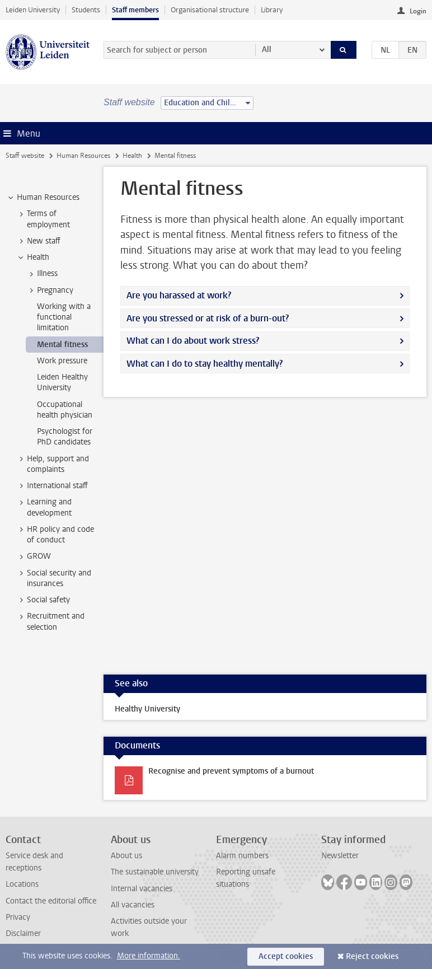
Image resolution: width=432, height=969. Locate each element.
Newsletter (340, 855)
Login (418, 11)
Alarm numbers (242, 855)
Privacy (18, 917)
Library (272, 10)
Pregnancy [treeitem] (49, 290)
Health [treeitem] (32, 257)
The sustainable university (155, 872)
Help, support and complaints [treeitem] (52, 464)
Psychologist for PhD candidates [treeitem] (64, 436)
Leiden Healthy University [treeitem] (62, 382)
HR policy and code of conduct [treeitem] (55, 534)
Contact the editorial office (51, 901)
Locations (22, 884)
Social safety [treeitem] (43, 600)
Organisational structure (210, 10)
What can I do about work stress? (192, 341)
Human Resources (83, 155)
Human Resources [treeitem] (42, 197)
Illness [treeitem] (42, 273)
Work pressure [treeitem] (62, 360)
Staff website (25, 155)
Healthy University (147, 709)
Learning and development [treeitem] (44, 507)
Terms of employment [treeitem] (43, 219)
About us (126, 855)
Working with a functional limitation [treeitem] (64, 317)
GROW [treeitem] (33, 556)
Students (86, 10)
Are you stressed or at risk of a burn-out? (207, 318)
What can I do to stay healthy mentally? (204, 363)
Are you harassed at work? (178, 295)
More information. (148, 956)
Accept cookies (286, 956)
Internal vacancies (141, 888)
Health (132, 155)
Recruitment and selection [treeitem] (50, 621)
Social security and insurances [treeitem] (53, 578)
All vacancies (132, 905)
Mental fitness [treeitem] (62, 344)
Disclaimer (23, 933)
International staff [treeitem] (52, 485)
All (266, 49)
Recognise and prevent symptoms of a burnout (231, 771)
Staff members (135, 10)
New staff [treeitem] (38, 241)
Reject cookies (372, 956)
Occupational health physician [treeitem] (64, 409)
